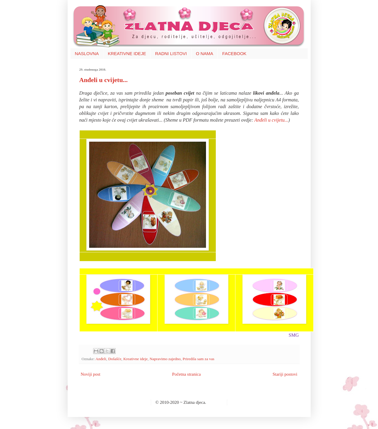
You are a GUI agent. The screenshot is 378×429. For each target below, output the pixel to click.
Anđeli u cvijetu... (103, 80)
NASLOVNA (87, 53)
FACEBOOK (234, 53)
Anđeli (100, 359)
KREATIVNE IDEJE (127, 53)
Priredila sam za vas (198, 359)
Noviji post (90, 374)
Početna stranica (186, 374)
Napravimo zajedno (165, 359)
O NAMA (204, 53)
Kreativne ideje (135, 359)
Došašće (115, 359)
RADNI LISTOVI (171, 53)
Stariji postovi (285, 374)
